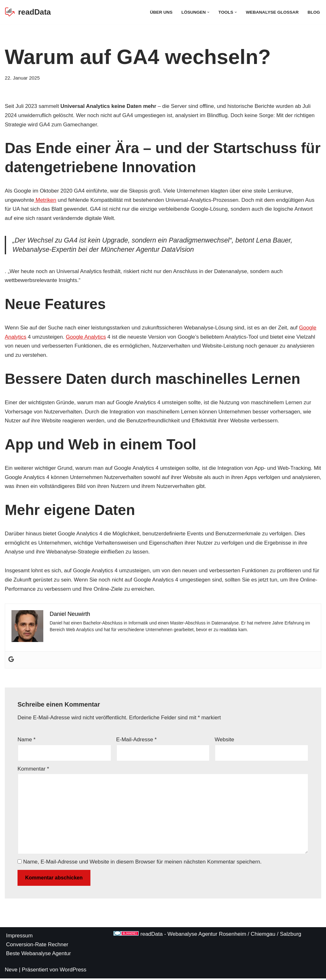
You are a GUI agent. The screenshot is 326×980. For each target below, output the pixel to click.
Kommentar (33, 770)
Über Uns (160, 12)
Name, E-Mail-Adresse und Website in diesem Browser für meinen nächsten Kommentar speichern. (142, 863)
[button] (208, 12)
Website (224, 740)
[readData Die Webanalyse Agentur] (28, 12)
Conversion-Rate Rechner (37, 946)
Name (27, 740)
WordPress (73, 971)
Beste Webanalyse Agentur (38, 955)
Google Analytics (86, 337)
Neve (11, 971)
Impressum (19, 937)
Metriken (45, 200)
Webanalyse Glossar (271, 12)
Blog (314, 12)
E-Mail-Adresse (136, 740)
